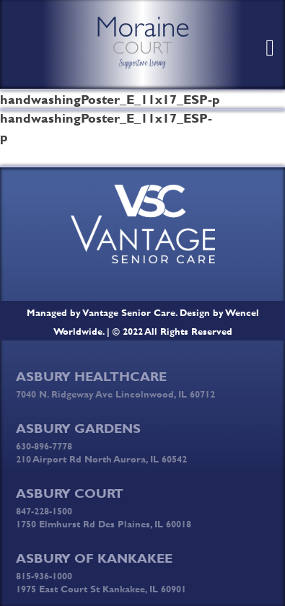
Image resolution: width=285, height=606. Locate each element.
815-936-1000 (44, 575)
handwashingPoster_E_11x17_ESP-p (71, 127)
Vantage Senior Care (129, 312)
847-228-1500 (44, 510)
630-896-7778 (44, 445)
